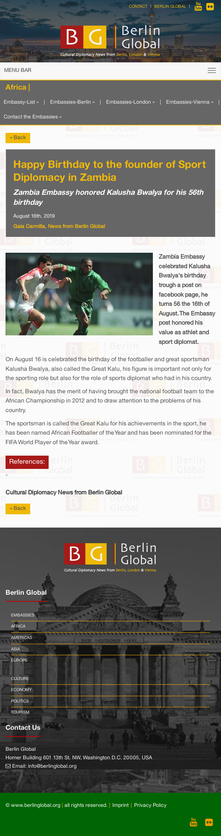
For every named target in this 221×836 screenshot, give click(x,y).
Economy (21, 690)
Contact (138, 6)
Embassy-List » (21, 102)
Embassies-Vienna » (189, 102)
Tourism (20, 712)
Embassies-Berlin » (72, 102)
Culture (20, 679)
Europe (19, 660)
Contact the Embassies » (33, 117)
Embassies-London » (130, 102)
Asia (15, 649)
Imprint (120, 805)
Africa (18, 626)
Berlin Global (170, 6)
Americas (21, 638)
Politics (20, 701)
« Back (18, 137)
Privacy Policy (150, 805)
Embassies (22, 615)
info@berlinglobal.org (52, 766)
